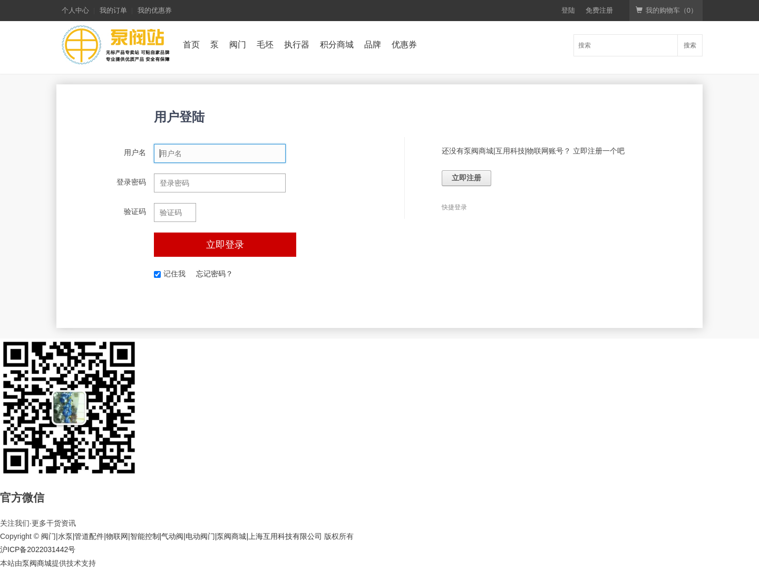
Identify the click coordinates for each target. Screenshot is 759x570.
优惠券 (404, 44)
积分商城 (337, 44)
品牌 (372, 44)
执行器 (296, 44)
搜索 (690, 45)
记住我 (170, 273)
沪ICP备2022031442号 (37, 549)
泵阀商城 (37, 563)
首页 (191, 44)
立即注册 (466, 178)
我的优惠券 (155, 10)
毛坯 (265, 44)
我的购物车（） (666, 10)
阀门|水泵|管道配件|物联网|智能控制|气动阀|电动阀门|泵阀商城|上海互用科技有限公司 (181, 536)
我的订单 (113, 10)
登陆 (568, 10)
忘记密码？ (214, 273)
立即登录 (225, 244)
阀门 (237, 44)
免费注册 (599, 10)
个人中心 (75, 10)
